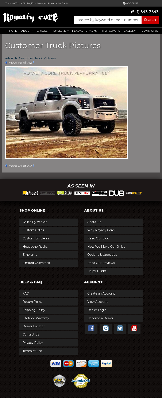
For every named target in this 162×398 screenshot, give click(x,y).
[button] (114, 20)
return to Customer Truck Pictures (30, 58)
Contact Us (150, 30)
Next (33, 62)
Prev (6, 62)
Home (13, 30)
